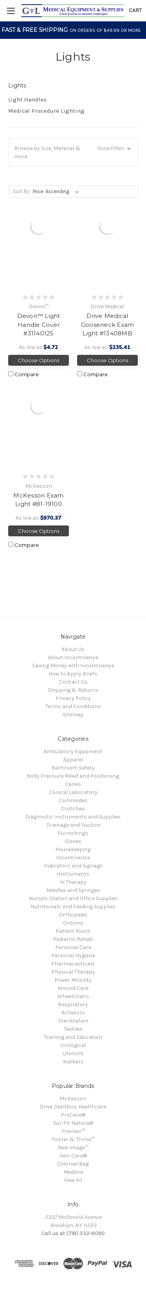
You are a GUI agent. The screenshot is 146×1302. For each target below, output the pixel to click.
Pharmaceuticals (73, 963)
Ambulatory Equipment (73, 751)
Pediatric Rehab (73, 939)
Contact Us (73, 682)
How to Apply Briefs (73, 673)
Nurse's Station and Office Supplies (73, 898)
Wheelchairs (73, 996)
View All (73, 1180)
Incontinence (73, 857)
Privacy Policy (73, 698)
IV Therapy (73, 882)
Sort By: (21, 191)
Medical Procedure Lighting (46, 110)
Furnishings (73, 833)
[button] (73, 152)
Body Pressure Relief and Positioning (73, 776)
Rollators (73, 1012)
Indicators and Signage (73, 865)
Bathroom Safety (73, 767)
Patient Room (73, 931)
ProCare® (73, 1115)
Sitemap (73, 714)
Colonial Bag (73, 1164)
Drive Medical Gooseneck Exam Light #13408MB (107, 324)
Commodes (73, 800)
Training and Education (73, 1037)
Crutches (73, 808)
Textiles (73, 1029)
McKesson (73, 1098)
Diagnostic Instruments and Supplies (73, 816)
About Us (73, 649)
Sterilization (73, 1021)
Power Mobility (73, 980)
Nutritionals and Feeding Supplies (73, 906)
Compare (23, 374)
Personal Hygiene (73, 955)
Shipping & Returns (73, 690)
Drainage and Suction (73, 825)
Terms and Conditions (73, 706)
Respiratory (73, 1004)
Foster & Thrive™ (73, 1139)
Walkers (73, 1061)
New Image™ (73, 1147)
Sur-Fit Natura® (73, 1123)
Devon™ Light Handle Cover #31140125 (38, 324)
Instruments (73, 874)
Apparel (73, 759)
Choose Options (38, 360)
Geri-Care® (73, 1155)
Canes (73, 784)
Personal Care (73, 947)
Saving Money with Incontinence (73, 665)
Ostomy (73, 923)
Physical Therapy (73, 972)
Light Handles (27, 99)
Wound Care (73, 988)
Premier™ (73, 1131)
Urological (73, 1045)
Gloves (73, 841)
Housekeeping (73, 849)
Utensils (73, 1053)
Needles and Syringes (73, 890)
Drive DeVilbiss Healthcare (73, 1106)
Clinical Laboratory (73, 792)
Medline (73, 1172)
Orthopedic (73, 914)
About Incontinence (73, 657)
